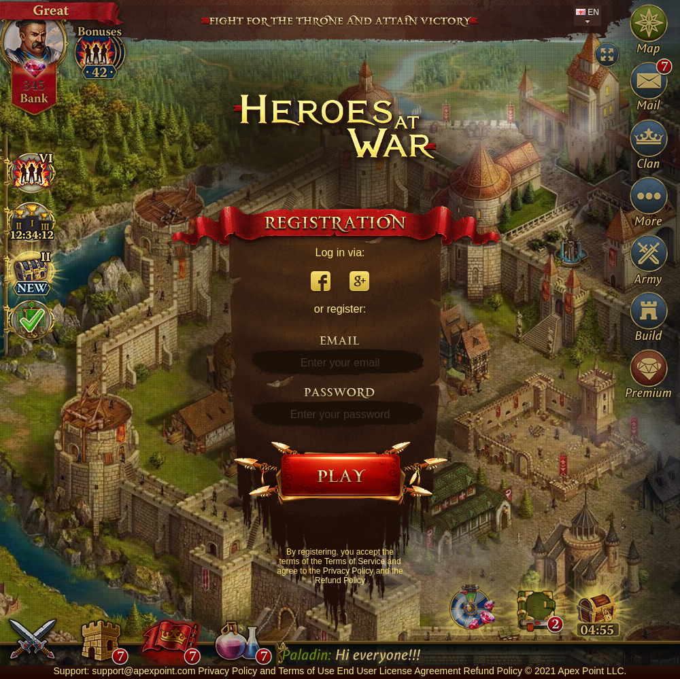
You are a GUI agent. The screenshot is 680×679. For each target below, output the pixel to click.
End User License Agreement (399, 670)
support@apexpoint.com (143, 670)
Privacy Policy (348, 571)
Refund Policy (340, 580)
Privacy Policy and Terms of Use (266, 670)
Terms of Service (354, 561)
